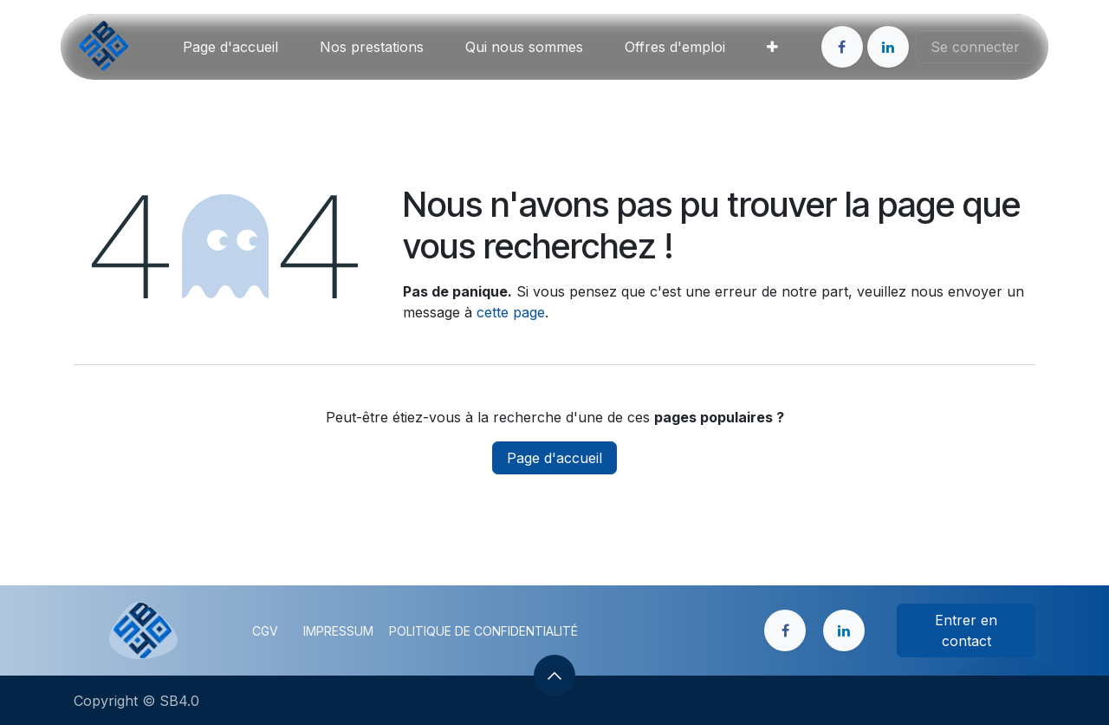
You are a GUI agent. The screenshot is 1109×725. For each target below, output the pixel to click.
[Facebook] (842, 47)
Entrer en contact (966, 630)
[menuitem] (230, 46)
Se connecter (975, 47)
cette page (511, 312)
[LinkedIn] (888, 47)
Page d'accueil (554, 458)
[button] (554, 675)
